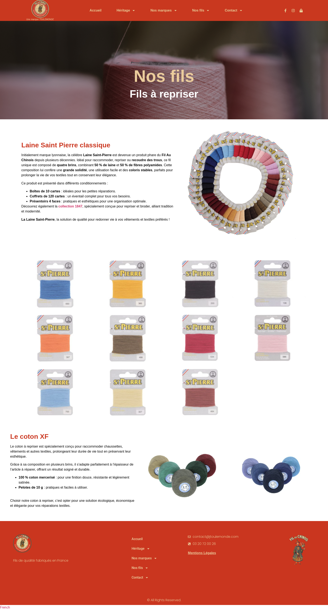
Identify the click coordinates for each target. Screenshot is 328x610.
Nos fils (201, 10)
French (5, 607)
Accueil (95, 10)
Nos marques (163, 10)
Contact (234, 10)
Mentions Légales (202, 553)
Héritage (126, 10)
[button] (164, 607)
